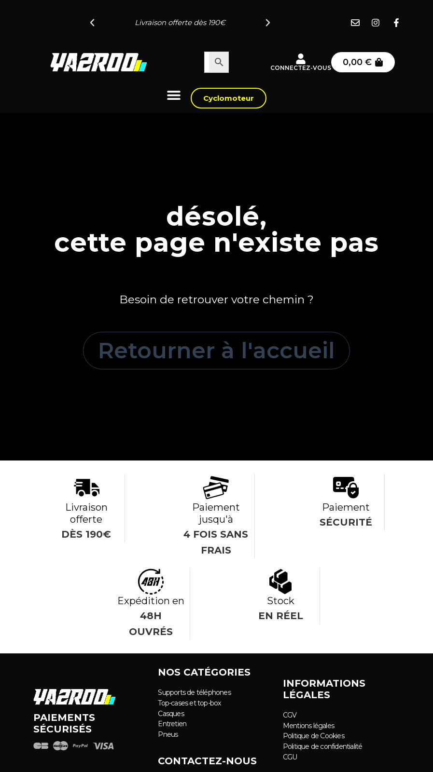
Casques (170, 713)
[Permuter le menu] (174, 95)
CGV (290, 715)
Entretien (172, 723)
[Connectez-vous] (300, 59)
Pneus (168, 733)
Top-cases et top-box (189, 703)
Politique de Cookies (313, 735)
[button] (92, 22)
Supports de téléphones (194, 693)
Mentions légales (308, 725)
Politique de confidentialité (323, 745)
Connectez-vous (300, 67)
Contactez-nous (207, 760)
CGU (290, 755)
